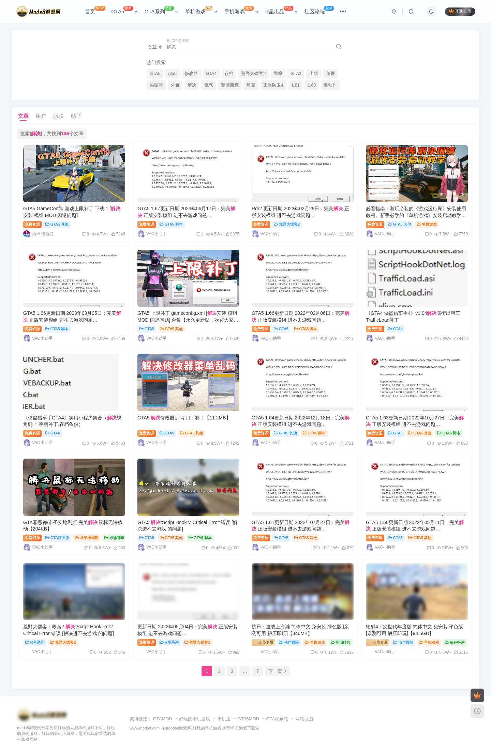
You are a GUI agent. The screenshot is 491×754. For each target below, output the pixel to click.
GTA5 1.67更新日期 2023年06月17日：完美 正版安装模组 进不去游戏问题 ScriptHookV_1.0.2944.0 (186, 215)
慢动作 (330, 85)
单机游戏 (201, 10)
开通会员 (460, 11)
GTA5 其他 (57, 224)
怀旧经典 (341, 642)
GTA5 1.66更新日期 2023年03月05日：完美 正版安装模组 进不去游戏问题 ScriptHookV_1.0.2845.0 (72, 319)
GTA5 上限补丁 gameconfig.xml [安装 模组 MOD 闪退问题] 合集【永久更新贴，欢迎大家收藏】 (187, 319)
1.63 (312, 85)
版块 (58, 116)
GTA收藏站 (277, 718)
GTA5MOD (248, 718)
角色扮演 (455, 642)
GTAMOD (162, 718)
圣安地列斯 (87, 538)
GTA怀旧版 (57, 538)
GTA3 (296, 73)
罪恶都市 (114, 538)
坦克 (251, 85)
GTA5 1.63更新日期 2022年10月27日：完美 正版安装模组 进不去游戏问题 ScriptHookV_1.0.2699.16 (415, 424)
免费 (330, 73)
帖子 (76, 116)
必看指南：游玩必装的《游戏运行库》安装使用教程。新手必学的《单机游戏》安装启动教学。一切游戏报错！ (416, 215)
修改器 (191, 73)
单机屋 (223, 718)
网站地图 (304, 718)
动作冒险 (289, 642)
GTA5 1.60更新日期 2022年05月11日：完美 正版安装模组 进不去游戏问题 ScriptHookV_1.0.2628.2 (415, 529)
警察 (278, 73)
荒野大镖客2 (253, 73)
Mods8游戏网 (179, 728)
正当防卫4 (273, 85)
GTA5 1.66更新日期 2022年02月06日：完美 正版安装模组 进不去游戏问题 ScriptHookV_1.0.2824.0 (300, 319)
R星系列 (34, 642)
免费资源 (32, 224)
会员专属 (263, 642)
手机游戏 (241, 10)
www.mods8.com (145, 728)
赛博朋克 (230, 85)
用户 (40, 116)
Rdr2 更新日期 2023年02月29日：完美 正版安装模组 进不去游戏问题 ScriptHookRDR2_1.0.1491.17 (300, 215)
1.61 (295, 85)
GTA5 (124, 10)
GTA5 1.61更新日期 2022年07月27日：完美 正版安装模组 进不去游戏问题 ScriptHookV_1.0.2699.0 (300, 529)
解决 (192, 85)
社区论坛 (319, 10)
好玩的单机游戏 (194, 718)
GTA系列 (161, 10)
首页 (95, 10)
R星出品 (281, 10)
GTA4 (211, 73)
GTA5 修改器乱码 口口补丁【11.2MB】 (184, 417)
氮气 (208, 85)
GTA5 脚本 (171, 224)
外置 (175, 85)
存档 (228, 73)
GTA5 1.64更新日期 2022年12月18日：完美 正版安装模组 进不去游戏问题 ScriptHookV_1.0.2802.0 (300, 424)
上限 (313, 73)
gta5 (172, 73)
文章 (23, 116)
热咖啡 (156, 85)
